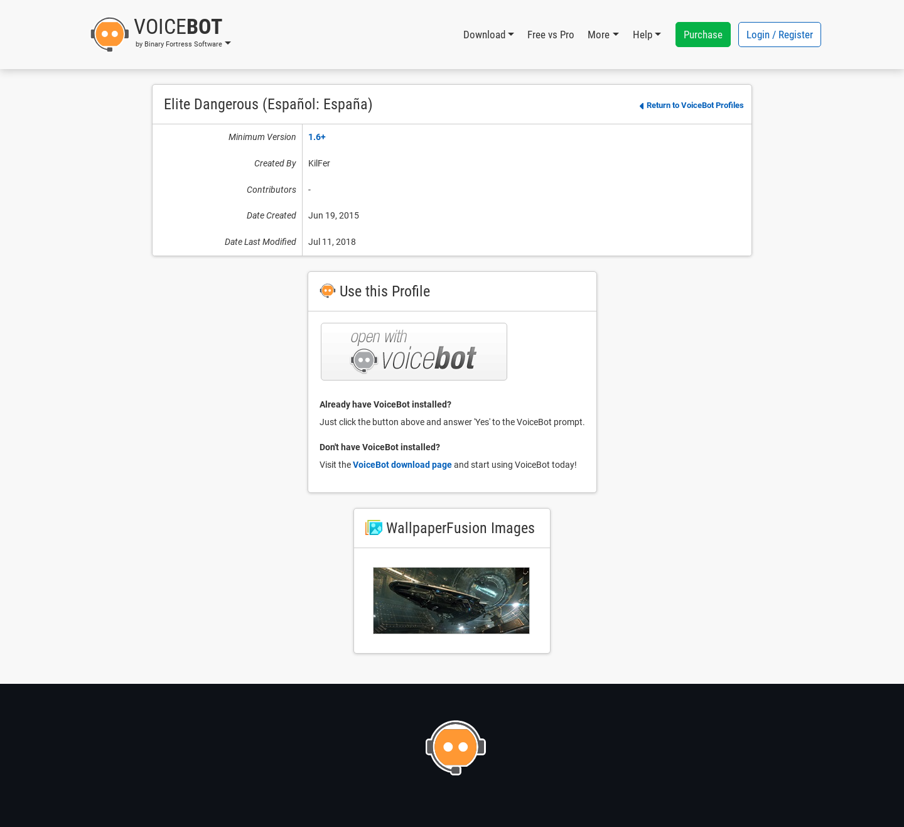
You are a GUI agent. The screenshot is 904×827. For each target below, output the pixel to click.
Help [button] (642, 34)
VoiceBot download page (402, 465)
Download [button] (484, 34)
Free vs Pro (550, 34)
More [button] (599, 34)
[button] (160, 35)
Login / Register (779, 34)
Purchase (703, 34)
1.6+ (317, 137)
